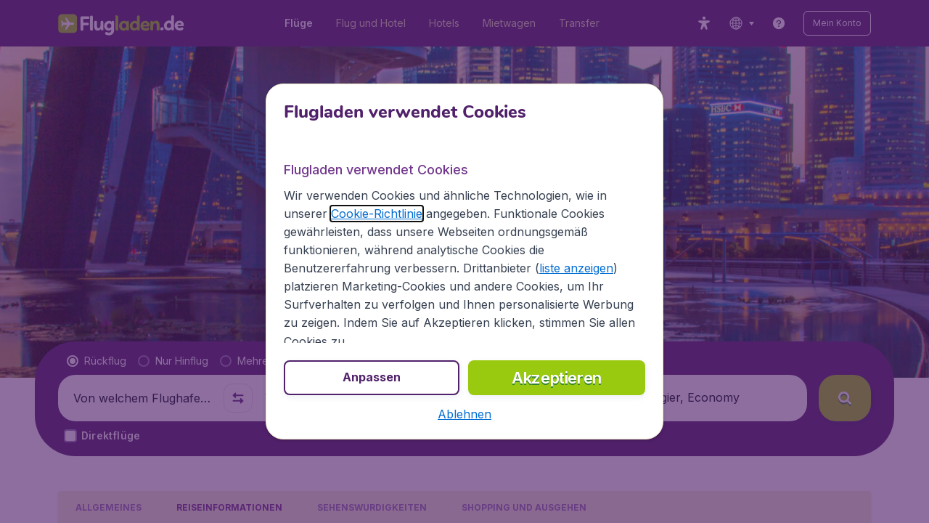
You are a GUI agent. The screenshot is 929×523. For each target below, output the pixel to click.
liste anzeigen (576, 268)
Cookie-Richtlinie (376, 213)
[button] (464, 414)
